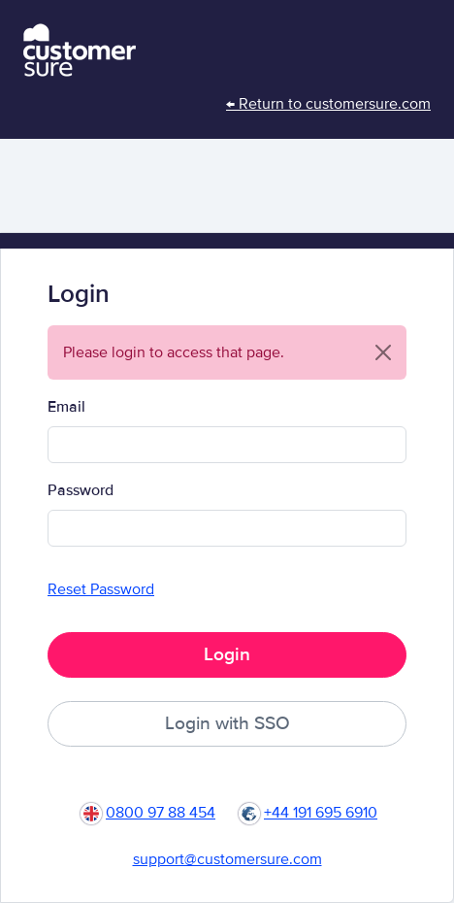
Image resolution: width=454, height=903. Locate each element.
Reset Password (101, 589)
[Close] (383, 352)
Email (66, 407)
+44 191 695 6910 (320, 812)
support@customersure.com (227, 859)
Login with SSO (227, 723)
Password (81, 490)
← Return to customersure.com (328, 104)
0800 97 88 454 (160, 812)
